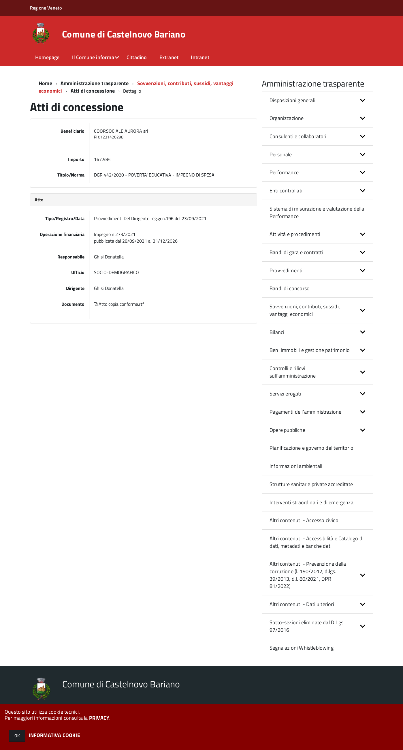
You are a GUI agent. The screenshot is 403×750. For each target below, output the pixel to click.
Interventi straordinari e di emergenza (311, 502)
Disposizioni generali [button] (292, 100)
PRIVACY (99, 718)
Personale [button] (281, 154)
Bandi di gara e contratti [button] (296, 252)
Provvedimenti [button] (286, 270)
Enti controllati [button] (286, 190)
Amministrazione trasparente (95, 83)
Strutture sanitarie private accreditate (311, 484)
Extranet (168, 57)
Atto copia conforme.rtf (119, 304)
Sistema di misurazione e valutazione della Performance (317, 212)
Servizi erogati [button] (285, 393)
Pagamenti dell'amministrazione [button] (305, 412)
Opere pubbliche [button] (287, 430)
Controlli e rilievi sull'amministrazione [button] (293, 372)
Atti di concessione (93, 91)
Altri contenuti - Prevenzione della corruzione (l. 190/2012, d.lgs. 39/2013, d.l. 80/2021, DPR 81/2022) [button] (308, 575)
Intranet (200, 57)
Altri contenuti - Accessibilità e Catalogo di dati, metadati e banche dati (317, 542)
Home (45, 83)
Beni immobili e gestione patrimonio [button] (310, 350)
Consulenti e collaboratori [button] (298, 136)
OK (17, 735)
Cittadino (137, 57)
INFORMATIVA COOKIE (54, 735)
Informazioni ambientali (296, 466)
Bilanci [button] (277, 332)
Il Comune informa (93, 57)
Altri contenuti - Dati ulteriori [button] (302, 604)
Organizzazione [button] (287, 118)
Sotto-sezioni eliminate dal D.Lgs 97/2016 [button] (306, 626)
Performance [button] (284, 172)
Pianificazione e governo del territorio (311, 448)
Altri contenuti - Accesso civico (304, 520)
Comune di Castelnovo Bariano (123, 34)
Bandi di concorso (290, 288)
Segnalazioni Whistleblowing (302, 648)
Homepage (47, 57)
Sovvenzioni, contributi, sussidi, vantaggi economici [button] (305, 310)
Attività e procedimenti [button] (295, 234)
